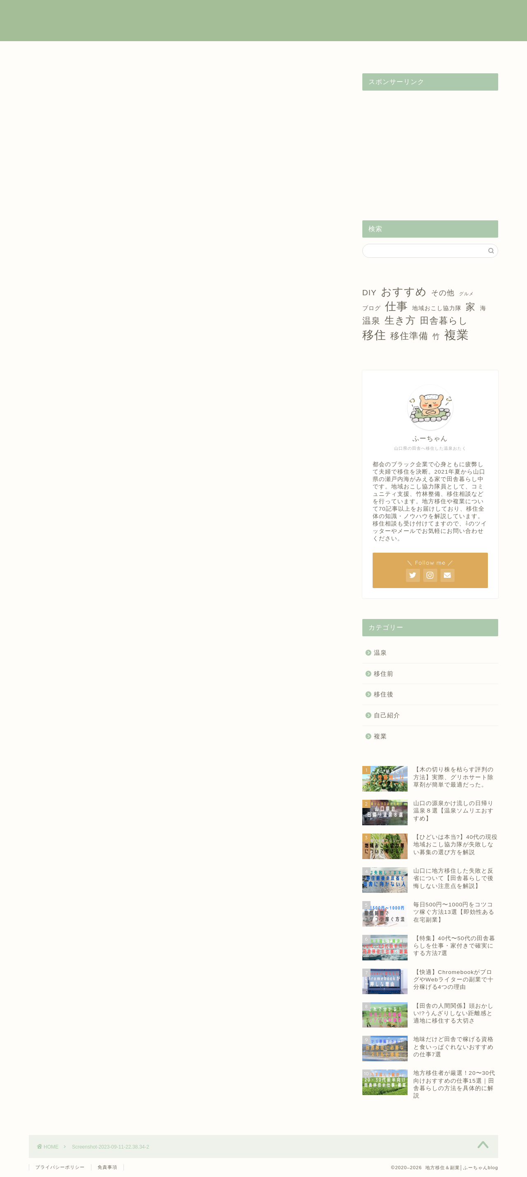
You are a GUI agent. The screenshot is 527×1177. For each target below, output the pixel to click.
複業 (129, 52)
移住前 (196, 52)
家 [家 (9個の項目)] (471, 306)
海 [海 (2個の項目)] (483, 308)
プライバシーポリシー (60, 1167)
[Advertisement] (430, 148)
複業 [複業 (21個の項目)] (456, 334)
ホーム (62, 52)
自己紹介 (397, 52)
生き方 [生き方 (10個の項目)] (400, 320)
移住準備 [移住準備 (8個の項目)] (409, 336)
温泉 (330, 52)
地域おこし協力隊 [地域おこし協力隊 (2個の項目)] (437, 308)
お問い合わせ (464, 52)
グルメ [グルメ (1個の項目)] (466, 293)
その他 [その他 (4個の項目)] (443, 293)
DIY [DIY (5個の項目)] (369, 292)
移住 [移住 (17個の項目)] (374, 335)
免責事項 (107, 1167)
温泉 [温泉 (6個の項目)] (371, 320)
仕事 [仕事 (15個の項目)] (396, 306)
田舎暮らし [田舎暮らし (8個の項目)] (444, 320)
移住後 (263, 52)
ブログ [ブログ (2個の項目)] (371, 308)
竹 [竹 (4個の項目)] (436, 336)
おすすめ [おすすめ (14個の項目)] (404, 291)
